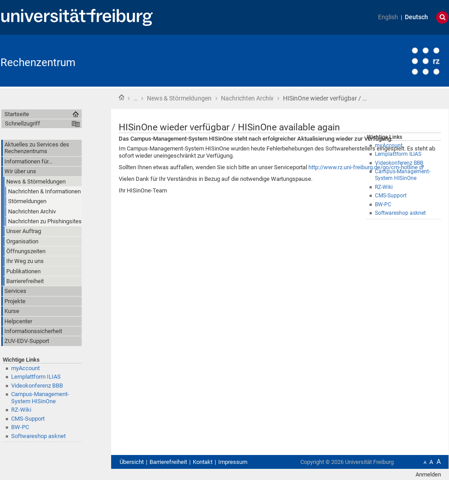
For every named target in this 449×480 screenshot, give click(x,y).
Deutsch (416, 17)
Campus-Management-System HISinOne (40, 397)
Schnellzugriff (22, 123)
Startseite (121, 97)
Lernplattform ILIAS (36, 376)
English (388, 17)
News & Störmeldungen (179, 98)
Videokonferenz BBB (37, 385)
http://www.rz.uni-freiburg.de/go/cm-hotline (363, 167)
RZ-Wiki (21, 409)
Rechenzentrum (37, 62)
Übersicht (132, 462)
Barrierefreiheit (168, 462)
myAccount (25, 368)
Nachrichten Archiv (247, 98)
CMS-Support (28, 418)
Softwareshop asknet (400, 213)
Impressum (232, 462)
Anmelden (428, 474)
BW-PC (383, 204)
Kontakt (202, 462)
